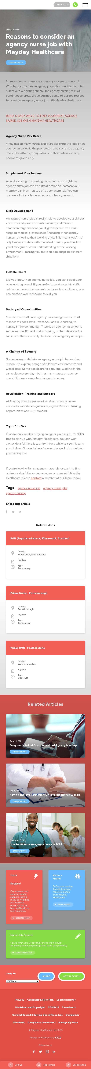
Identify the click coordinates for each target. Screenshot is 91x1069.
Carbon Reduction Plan (40, 999)
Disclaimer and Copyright (30, 1007)
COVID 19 (53, 1007)
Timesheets (69, 1007)
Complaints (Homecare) (41, 1022)
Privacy (19, 999)
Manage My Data (68, 1022)
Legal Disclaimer (66, 999)
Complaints (72, 1014)
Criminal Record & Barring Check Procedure (37, 1014)
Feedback (19, 1022)
